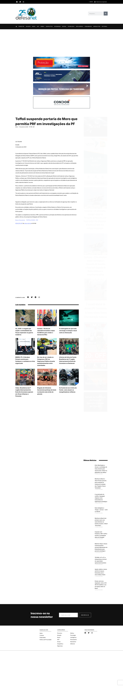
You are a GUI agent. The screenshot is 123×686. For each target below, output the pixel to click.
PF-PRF (30, 126)
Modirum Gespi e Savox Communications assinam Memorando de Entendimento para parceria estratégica (101, 547)
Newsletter (96, 26)
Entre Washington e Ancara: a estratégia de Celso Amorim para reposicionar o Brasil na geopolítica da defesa (101, 468)
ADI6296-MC (19, 223)
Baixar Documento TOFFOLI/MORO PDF (26, 220)
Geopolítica (49, 26)
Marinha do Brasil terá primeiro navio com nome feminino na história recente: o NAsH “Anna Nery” (101, 521)
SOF (38, 26)
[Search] (106, 13)
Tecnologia (71, 26)
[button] (28, 297)
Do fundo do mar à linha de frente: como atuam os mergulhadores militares (68, 390)
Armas (42, 26)
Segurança (57, 26)
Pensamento (88, 26)
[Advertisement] (61, 41)
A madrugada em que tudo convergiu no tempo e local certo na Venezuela (68, 330)
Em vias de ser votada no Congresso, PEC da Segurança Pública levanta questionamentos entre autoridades (46, 361)
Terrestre (21, 26)
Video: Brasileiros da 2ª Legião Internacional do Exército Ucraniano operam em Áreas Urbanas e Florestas (24, 392)
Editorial (104, 26)
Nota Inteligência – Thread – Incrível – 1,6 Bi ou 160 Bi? (101, 509)
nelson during (27, 223)
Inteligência (79, 26)
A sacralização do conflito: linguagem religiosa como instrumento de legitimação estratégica (101, 498)
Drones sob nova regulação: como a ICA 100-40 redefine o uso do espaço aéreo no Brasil (101, 584)
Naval (33, 26)
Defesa (64, 26)
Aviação (28, 26)
